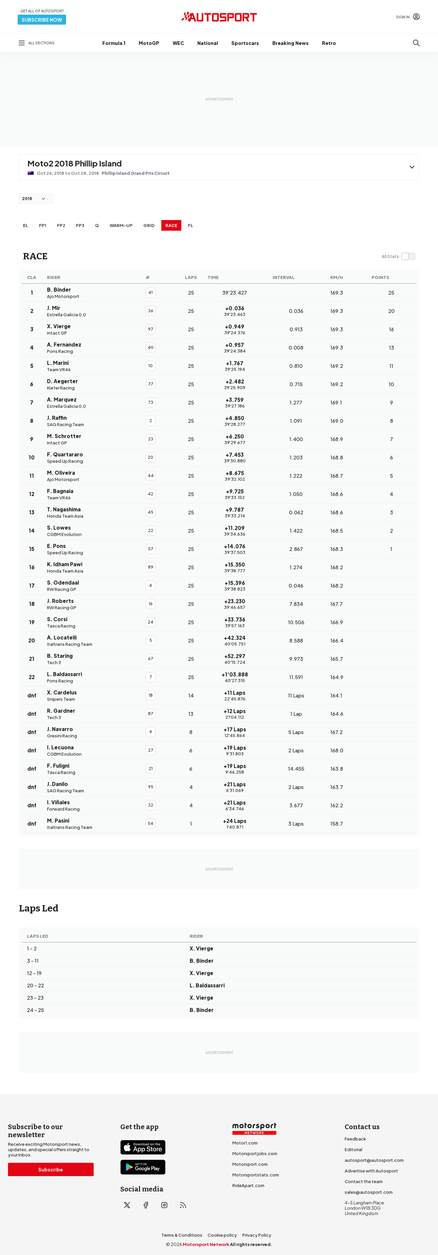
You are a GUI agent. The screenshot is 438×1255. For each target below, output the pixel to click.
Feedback (355, 1138)
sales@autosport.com (369, 1192)
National (207, 43)
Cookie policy (222, 1235)
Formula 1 (113, 43)
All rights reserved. (251, 1244)
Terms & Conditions (181, 1235)
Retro (329, 43)
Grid (149, 225)
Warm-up (121, 225)
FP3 (80, 225)
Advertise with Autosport (371, 1170)
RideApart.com (248, 1185)
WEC (178, 43)
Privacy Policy (256, 1235)
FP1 (42, 225)
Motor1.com (245, 1142)
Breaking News (290, 43)
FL (190, 225)
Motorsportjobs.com (254, 1153)
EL (25, 225)
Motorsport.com (250, 1164)
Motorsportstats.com (255, 1174)
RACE (171, 225)
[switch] (398, 256)
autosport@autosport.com (374, 1160)
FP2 (61, 225)
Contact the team (364, 1181)
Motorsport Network (206, 1244)
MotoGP (149, 43)
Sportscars (245, 43)
